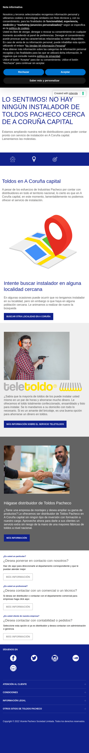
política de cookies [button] (19, 28)
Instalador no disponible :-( (12, 159)
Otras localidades (34, 159)
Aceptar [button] (65, 72)
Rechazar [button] (23, 72)
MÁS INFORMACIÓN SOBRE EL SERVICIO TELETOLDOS (35, 424)
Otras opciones (55, 159)
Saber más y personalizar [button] (44, 80)
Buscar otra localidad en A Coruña (29, 316)
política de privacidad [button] (48, 56)
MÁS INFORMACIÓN (17, 538)
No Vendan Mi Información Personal (45, 45)
